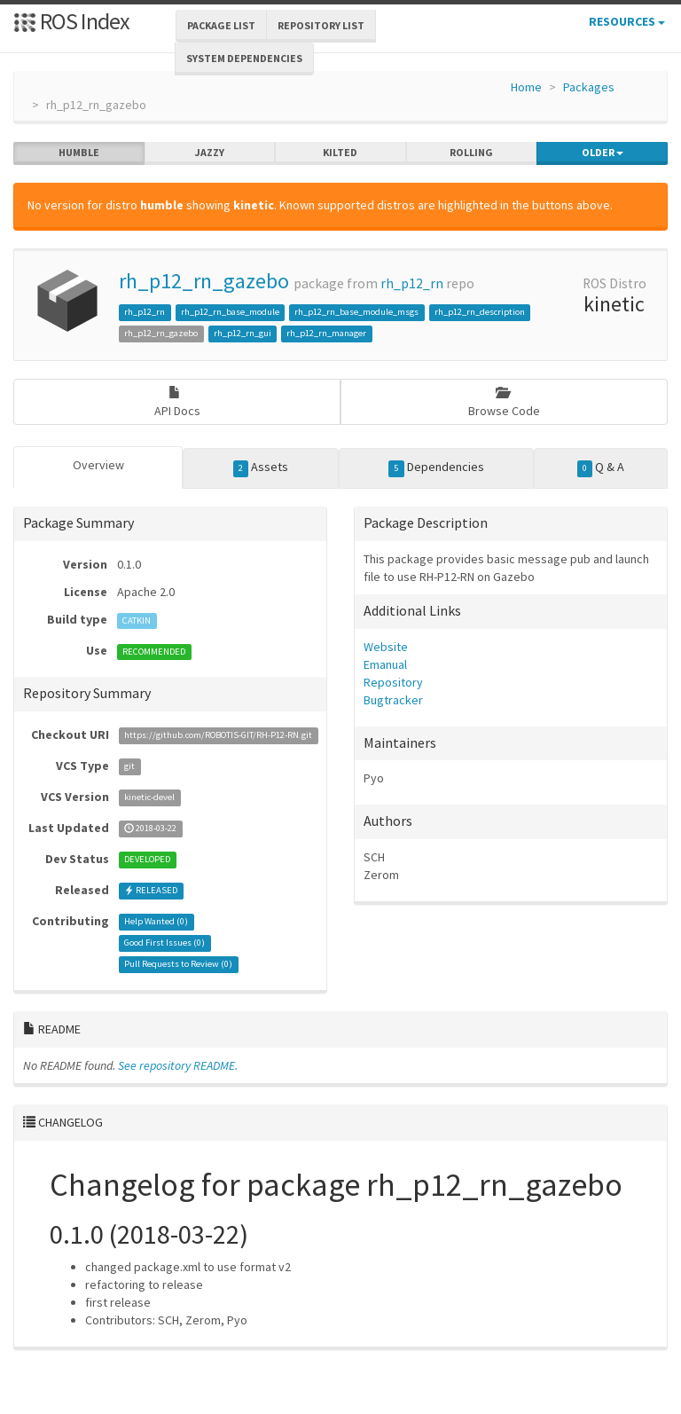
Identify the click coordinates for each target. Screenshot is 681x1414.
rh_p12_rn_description (479, 312)
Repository (393, 682)
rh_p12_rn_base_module (230, 312)
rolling (471, 152)
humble (79, 152)
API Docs (177, 402)
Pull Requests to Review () (178, 964)
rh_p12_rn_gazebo (204, 281)
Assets (261, 467)
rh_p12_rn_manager (326, 333)
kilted (340, 152)
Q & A (601, 467)
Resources (627, 21)
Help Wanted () (156, 922)
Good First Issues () (164, 943)
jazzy (209, 152)
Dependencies (436, 467)
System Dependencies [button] (244, 58)
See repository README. (178, 1065)
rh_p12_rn (411, 283)
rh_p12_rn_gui (242, 333)
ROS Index (71, 20)
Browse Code (504, 402)
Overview (98, 465)
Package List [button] (221, 25)
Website (386, 647)
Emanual (385, 664)
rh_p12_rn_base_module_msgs (356, 312)
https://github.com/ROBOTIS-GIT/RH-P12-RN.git (218, 736)
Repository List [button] (321, 25)
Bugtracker (393, 700)
